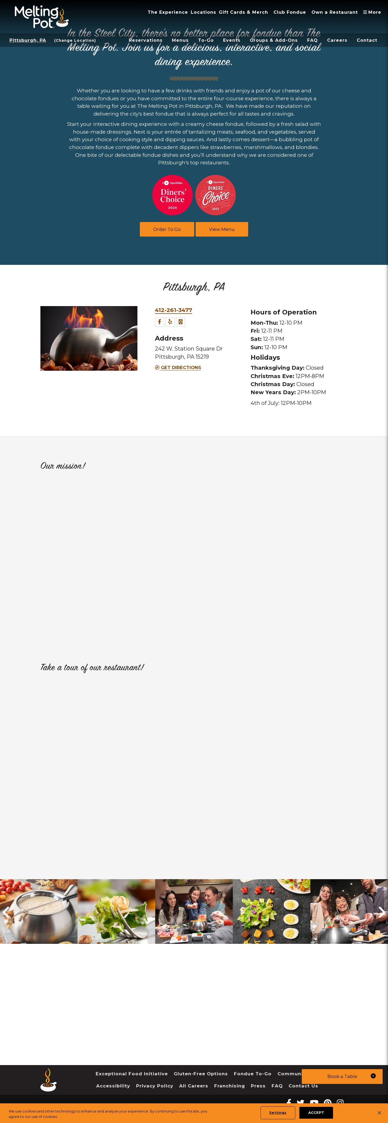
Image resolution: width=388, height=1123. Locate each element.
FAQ (312, 40)
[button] (342, 1076)
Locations (203, 12)
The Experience (168, 12)
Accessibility (113, 1086)
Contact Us (303, 1086)
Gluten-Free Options (201, 1073)
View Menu (222, 229)
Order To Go (167, 229)
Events (231, 40)
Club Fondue (289, 12)
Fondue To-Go (253, 1073)
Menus (180, 40)
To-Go (206, 40)
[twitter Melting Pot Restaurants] (300, 1103)
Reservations (145, 40)
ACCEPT (316, 1112)
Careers (337, 40)
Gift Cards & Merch (243, 12)
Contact (367, 40)
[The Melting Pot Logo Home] (42, 16)
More (373, 12)
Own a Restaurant (334, 12)
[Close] (379, 1113)
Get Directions (178, 367)
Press (258, 1086)
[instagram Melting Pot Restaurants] (340, 1103)
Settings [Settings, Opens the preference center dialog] (277, 1112)
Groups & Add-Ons (274, 40)
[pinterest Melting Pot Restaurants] (327, 1103)
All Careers (193, 1086)
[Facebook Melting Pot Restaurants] (288, 1103)
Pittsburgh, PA (27, 40)
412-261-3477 (173, 310)
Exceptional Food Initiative (132, 1073)
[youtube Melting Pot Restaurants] (314, 1103)
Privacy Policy (154, 1086)
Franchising (229, 1086)
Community (293, 1073)
